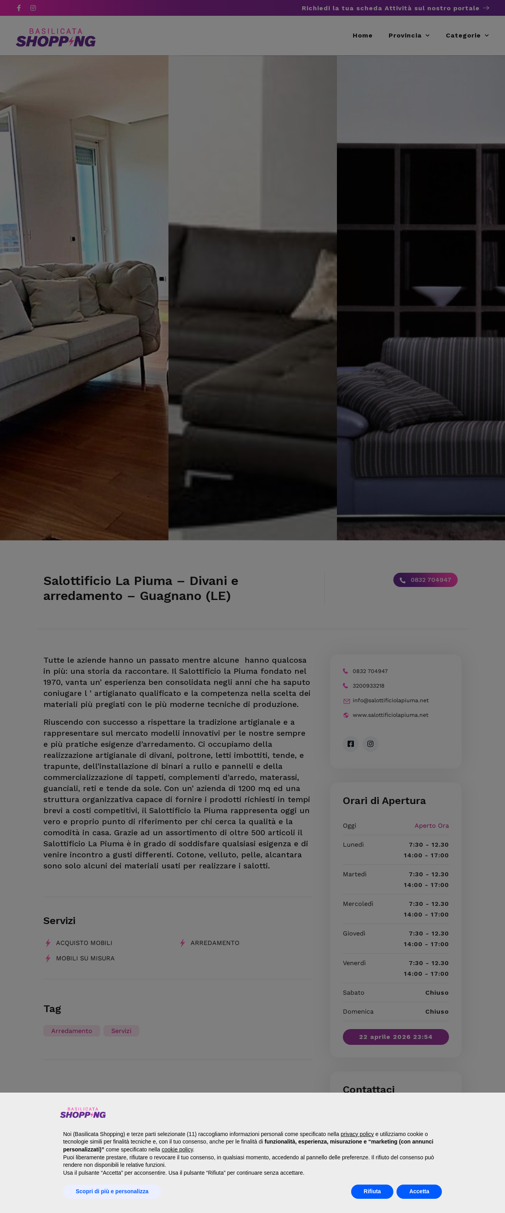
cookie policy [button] (177, 1149)
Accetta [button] (419, 1191)
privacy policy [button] (357, 1134)
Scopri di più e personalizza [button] (112, 1191)
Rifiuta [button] (372, 1191)
